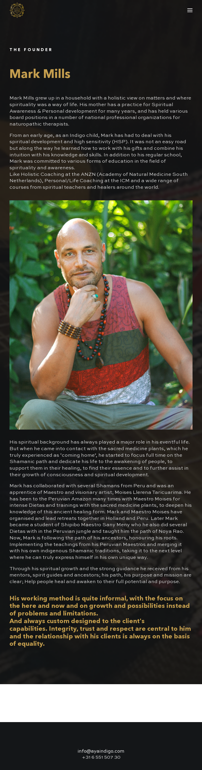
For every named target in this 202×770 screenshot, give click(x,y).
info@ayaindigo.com (101, 751)
